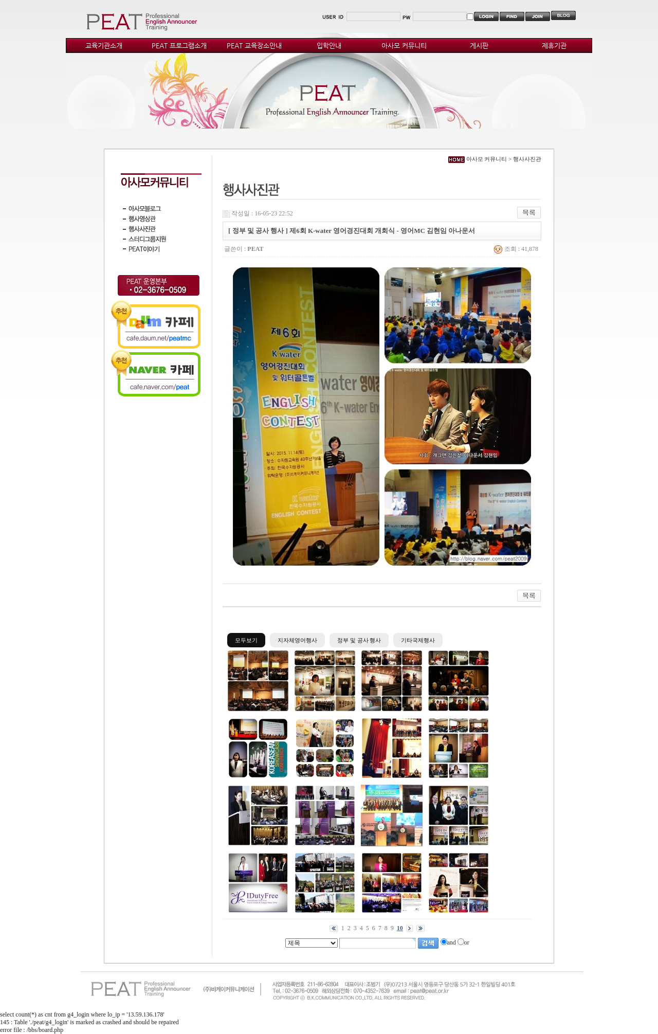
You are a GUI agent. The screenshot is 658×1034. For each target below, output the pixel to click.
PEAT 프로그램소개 (179, 45)
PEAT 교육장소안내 (254, 45)
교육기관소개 (103, 45)
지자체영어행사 (297, 640)
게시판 (479, 45)
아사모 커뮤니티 (404, 45)
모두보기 (246, 640)
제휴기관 (554, 45)
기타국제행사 (418, 640)
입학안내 (329, 45)
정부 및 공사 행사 (359, 640)
